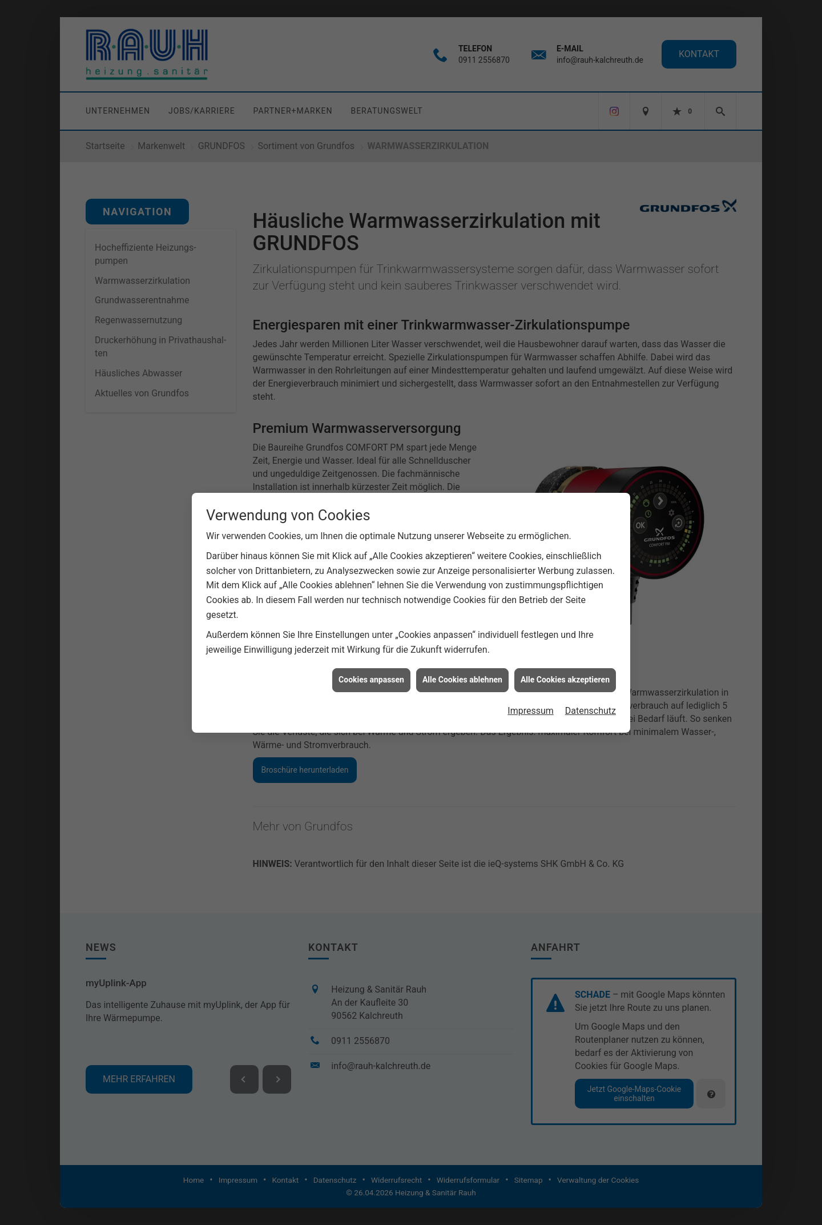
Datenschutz (590, 679)
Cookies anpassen (371, 649)
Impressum (530, 679)
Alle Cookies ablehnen (462, 649)
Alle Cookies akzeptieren (565, 649)
